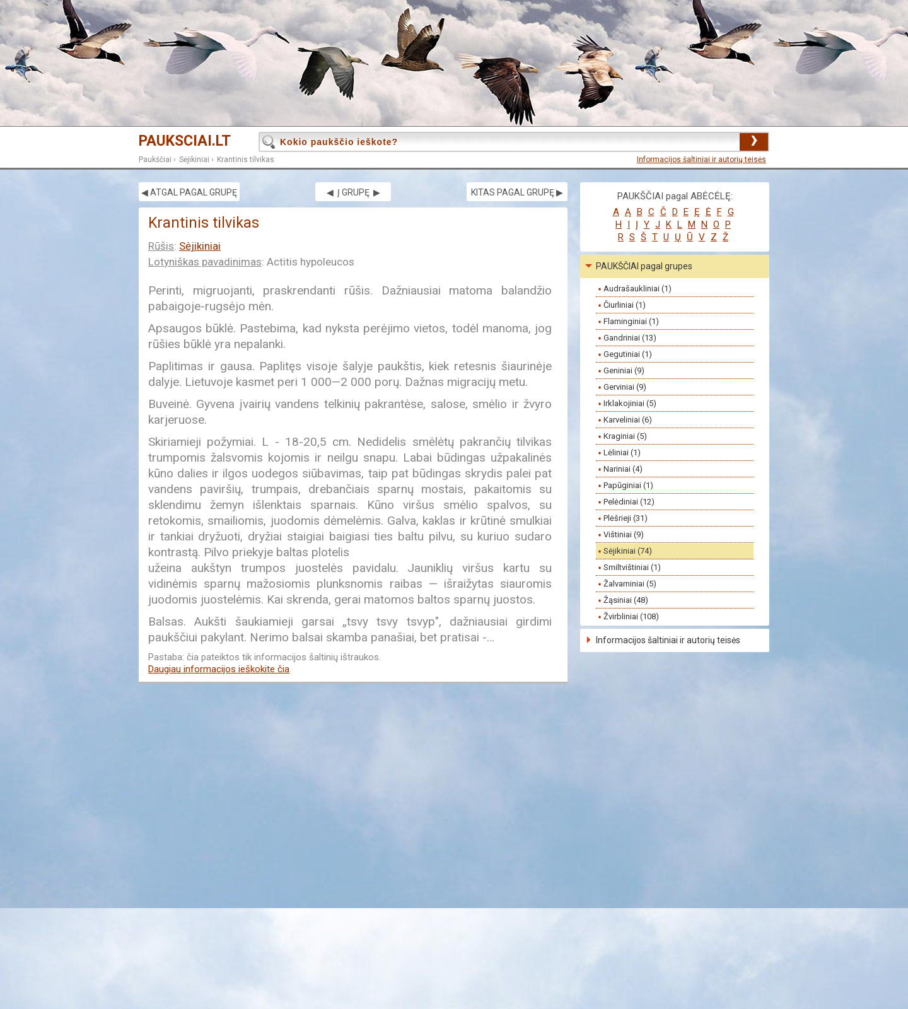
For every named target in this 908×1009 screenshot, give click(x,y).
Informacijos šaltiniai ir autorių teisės (701, 159)
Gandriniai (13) (629, 337)
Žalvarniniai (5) (629, 583)
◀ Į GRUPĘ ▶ (353, 192)
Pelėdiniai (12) (629, 501)
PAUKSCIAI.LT (185, 141)
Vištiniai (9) (623, 534)
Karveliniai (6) (627, 419)
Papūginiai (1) (628, 485)
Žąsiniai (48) (625, 600)
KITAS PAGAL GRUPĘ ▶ (517, 192)
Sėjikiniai (194, 159)
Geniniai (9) (623, 370)
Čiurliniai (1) (624, 305)
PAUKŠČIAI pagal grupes (644, 266)
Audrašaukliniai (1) (637, 288)
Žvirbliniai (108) (631, 616)
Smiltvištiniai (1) (632, 567)
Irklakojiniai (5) (629, 403)
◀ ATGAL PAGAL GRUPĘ (189, 192)
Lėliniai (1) (622, 452)
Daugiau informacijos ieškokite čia (218, 669)
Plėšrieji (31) (625, 518)
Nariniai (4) (623, 469)
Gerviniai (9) (624, 387)
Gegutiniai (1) (627, 354)
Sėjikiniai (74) (627, 551)
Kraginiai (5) (625, 436)
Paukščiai (155, 159)
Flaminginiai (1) (631, 321)
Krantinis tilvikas (245, 159)
